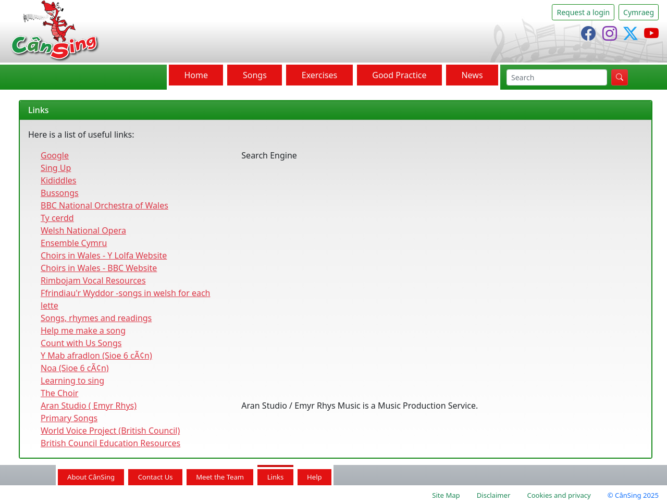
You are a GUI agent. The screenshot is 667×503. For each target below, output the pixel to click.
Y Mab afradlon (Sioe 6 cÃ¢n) (96, 355)
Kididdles (59, 180)
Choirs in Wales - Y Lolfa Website (104, 255)
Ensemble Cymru (74, 243)
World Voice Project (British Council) (110, 430)
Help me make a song (83, 330)
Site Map (446, 495)
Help (314, 477)
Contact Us (155, 477)
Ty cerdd (57, 218)
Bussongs (60, 193)
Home (196, 75)
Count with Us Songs (81, 343)
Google (55, 155)
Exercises (320, 75)
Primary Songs (69, 418)
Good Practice (399, 75)
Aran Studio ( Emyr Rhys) (89, 405)
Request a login (583, 12)
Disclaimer (494, 495)
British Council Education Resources (110, 443)
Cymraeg (638, 12)
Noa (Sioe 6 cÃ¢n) (75, 368)
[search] (557, 77)
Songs (255, 75)
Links (275, 477)
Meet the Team (220, 477)
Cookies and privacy (558, 495)
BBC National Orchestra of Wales (104, 205)
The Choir (59, 393)
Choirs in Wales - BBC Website (99, 268)
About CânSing (91, 477)
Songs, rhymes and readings (96, 318)
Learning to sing (72, 380)
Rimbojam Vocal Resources (93, 280)
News (472, 75)
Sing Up (56, 168)
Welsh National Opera (83, 230)
